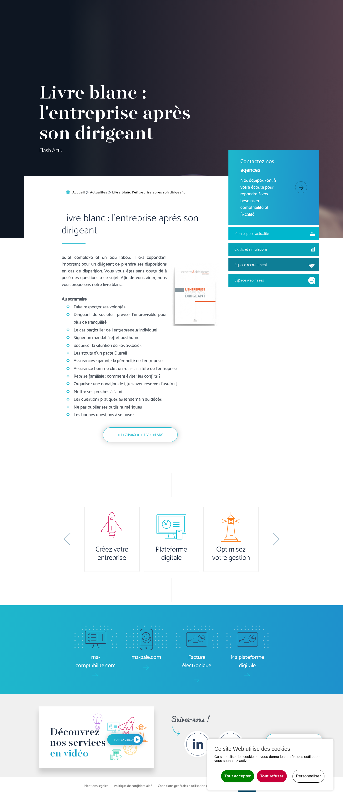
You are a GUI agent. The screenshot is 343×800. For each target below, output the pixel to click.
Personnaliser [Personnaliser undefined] (308, 776)
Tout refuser (271, 776)
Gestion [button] (168, 26)
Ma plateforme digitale (95, 9)
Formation (262, 26)
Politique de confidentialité (133, 786)
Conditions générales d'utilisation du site (187, 786)
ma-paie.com (185, 9)
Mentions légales (96, 786)
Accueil (90, 26)
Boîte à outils (265, 9)
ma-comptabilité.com (145, 9)
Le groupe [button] (298, 26)
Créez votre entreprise (112, 553)
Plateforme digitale (171, 553)
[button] (67, 539)
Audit (239, 26)
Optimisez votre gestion (231, 553)
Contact (330, 26)
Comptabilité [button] (117, 26)
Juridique (217, 26)
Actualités (296, 9)
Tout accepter (237, 776)
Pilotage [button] (145, 26)
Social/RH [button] (192, 26)
